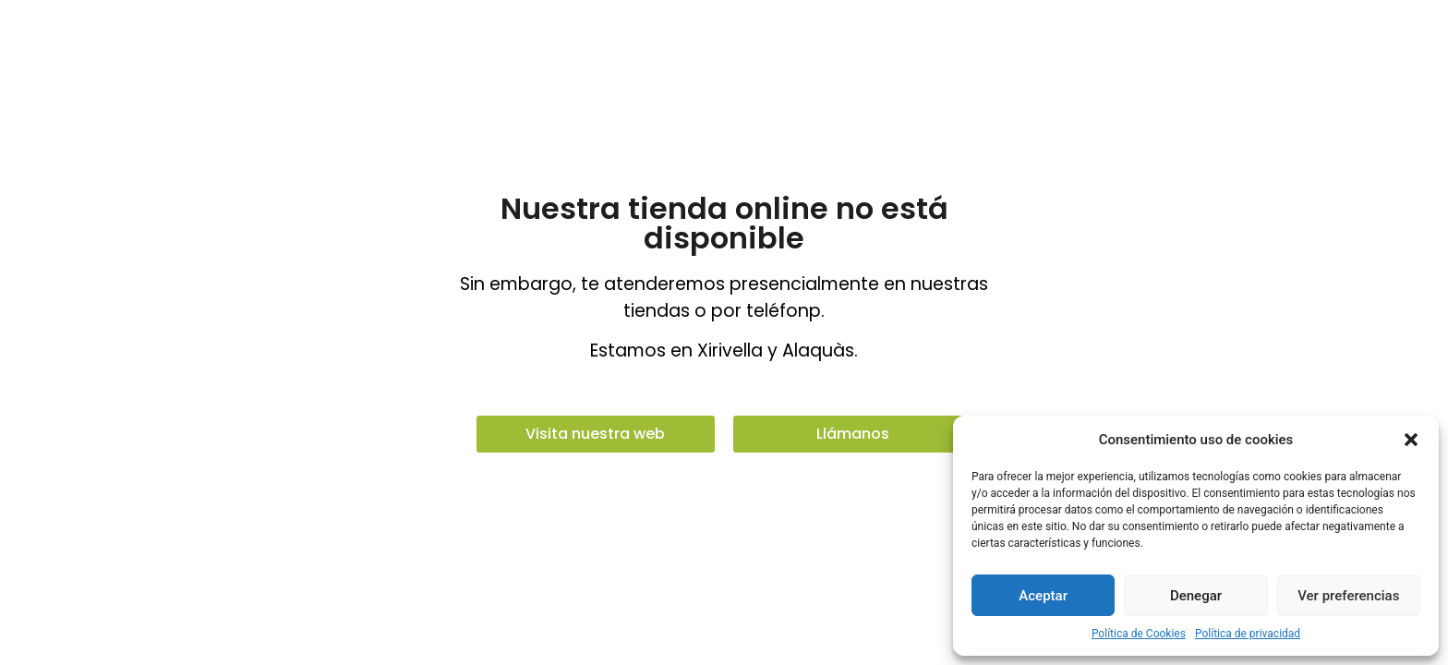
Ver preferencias (1348, 595)
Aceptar (1043, 595)
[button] (1411, 439)
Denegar (1196, 595)
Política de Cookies (1139, 633)
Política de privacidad (1247, 633)
